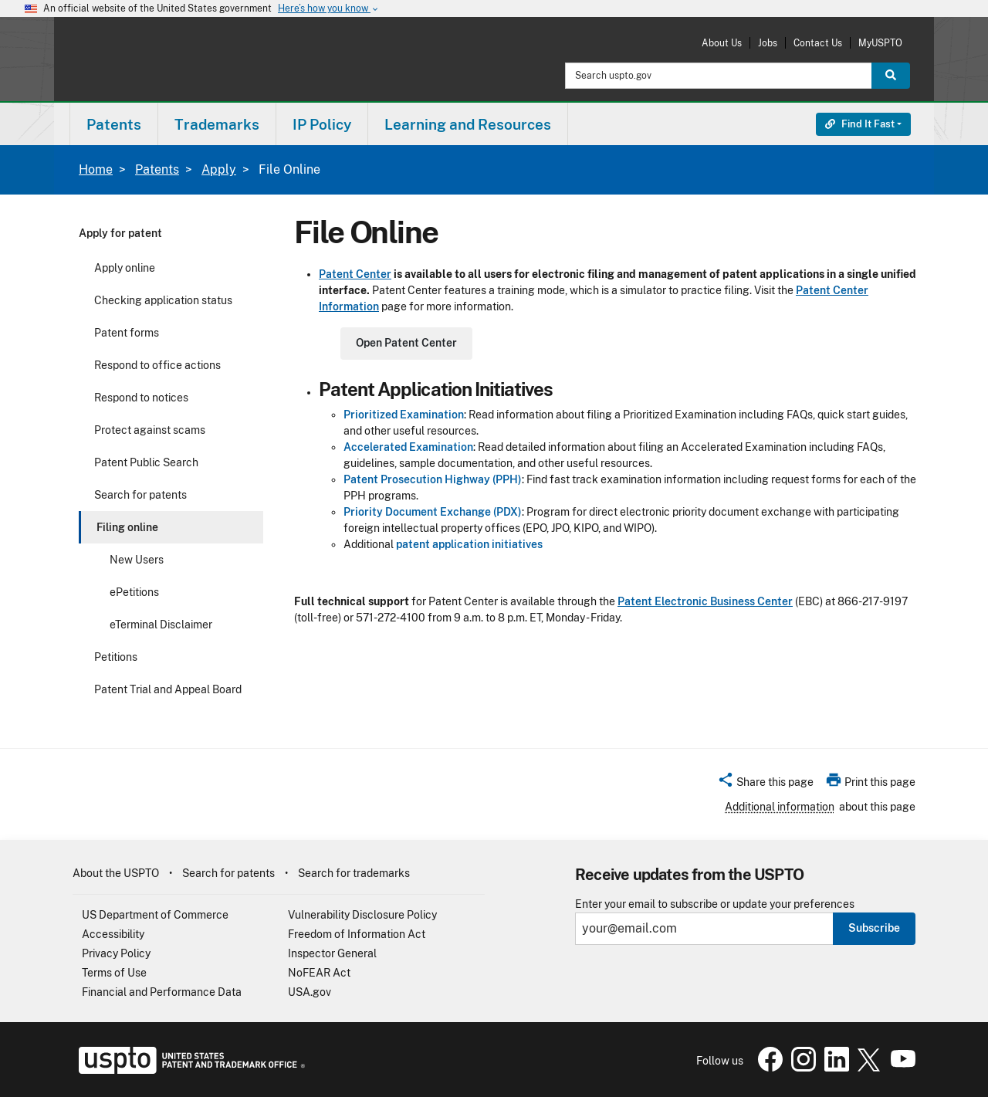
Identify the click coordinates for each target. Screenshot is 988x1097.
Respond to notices (141, 397)
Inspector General (332, 953)
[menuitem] (113, 124)
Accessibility (113, 934)
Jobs (767, 43)
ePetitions (134, 592)
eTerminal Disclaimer (161, 624)
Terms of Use (114, 973)
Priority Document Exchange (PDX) (432, 512)
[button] (765, 784)
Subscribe (874, 928)
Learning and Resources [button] (467, 124)
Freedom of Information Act (356, 934)
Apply (218, 169)
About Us (722, 43)
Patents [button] (113, 124)
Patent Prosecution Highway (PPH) (432, 479)
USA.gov (309, 992)
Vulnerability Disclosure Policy (362, 915)
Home (96, 169)
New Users (137, 560)
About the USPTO (116, 873)
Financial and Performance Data (162, 992)
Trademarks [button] (216, 124)
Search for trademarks (354, 873)
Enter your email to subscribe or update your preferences (714, 904)
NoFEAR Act (319, 973)
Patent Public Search (146, 462)
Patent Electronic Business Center (705, 601)
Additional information (779, 807)
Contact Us (817, 43)
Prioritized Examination (403, 414)
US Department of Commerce (155, 915)
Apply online (124, 268)
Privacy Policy (116, 953)
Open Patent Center (406, 343)
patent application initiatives (469, 544)
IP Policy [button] (322, 124)
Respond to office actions (157, 365)
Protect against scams (149, 430)
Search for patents (140, 495)
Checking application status (163, 300)
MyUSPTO (880, 43)
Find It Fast (860, 124)
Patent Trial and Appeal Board (168, 689)
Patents (157, 169)
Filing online (127, 527)
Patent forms (126, 333)
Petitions (115, 657)
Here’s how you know (329, 9)
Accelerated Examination (408, 447)
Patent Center (355, 274)
